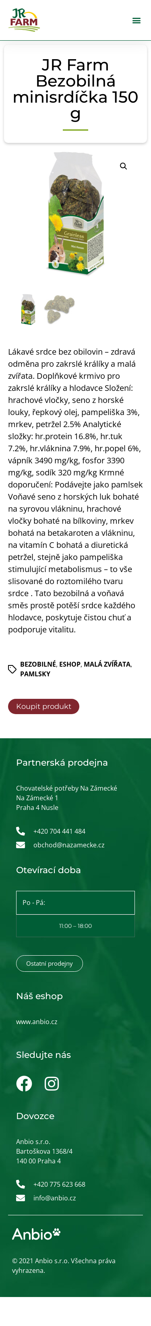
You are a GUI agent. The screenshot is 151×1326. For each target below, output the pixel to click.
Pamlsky (35, 674)
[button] (136, 20)
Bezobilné (38, 664)
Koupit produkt (43, 706)
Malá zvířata (107, 664)
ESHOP (70, 664)
